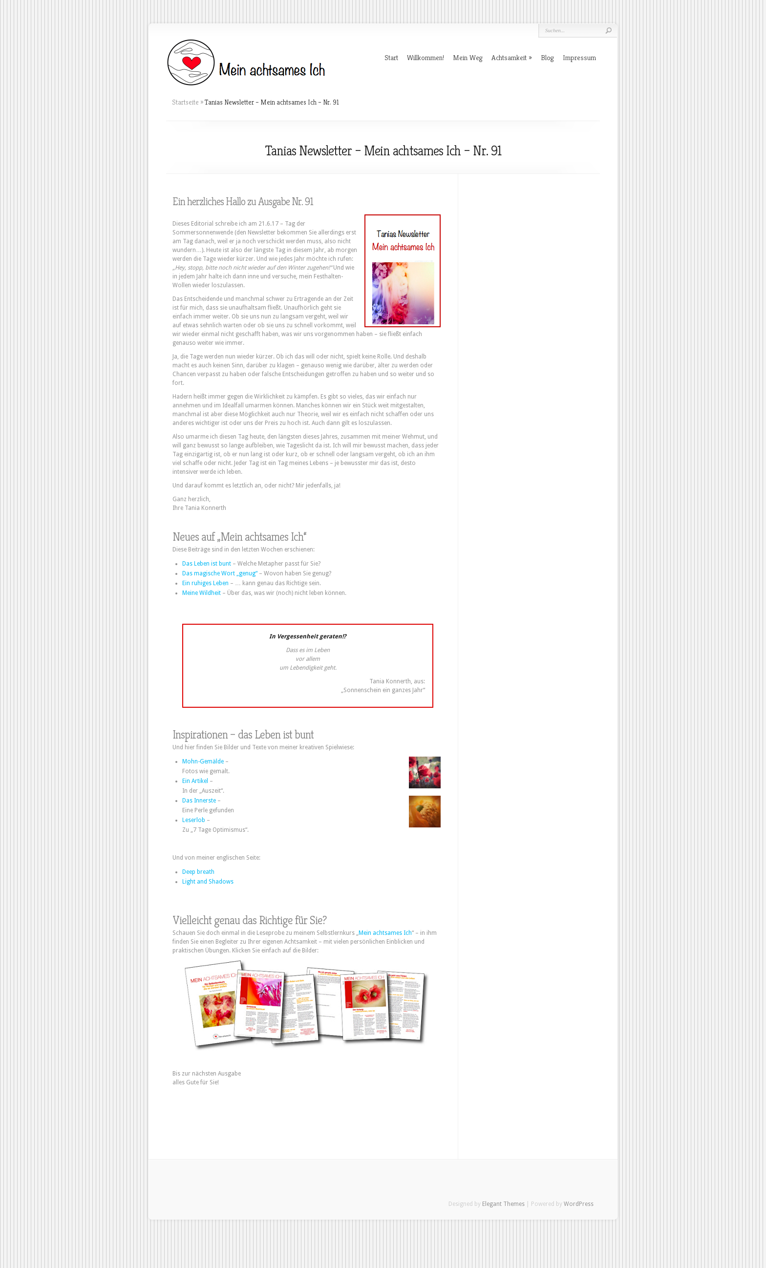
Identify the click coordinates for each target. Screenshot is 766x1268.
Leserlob (193, 820)
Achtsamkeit (509, 57)
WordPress (579, 1204)
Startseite (185, 102)
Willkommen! (425, 57)
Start (391, 57)
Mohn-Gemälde (203, 761)
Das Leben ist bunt (206, 563)
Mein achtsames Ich (385, 933)
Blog (547, 57)
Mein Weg (468, 57)
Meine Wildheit (201, 593)
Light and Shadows (208, 881)
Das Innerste (199, 800)
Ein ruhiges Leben (205, 583)
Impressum (579, 57)
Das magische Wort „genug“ (219, 573)
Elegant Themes (503, 1204)
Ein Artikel (195, 781)
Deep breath (198, 871)
